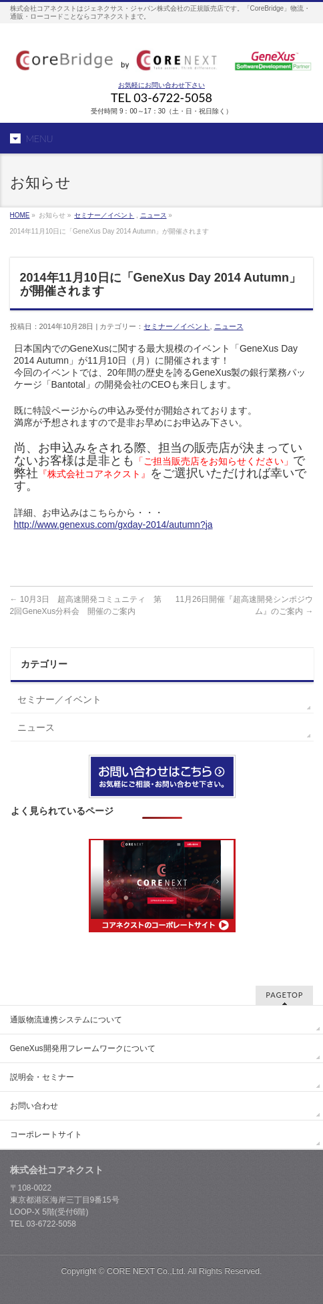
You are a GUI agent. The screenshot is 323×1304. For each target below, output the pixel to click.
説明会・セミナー (42, 1077)
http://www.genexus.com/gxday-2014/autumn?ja (113, 524)
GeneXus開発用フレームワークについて (82, 1048)
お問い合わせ (34, 1105)
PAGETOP (284, 994)
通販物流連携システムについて (66, 1019)
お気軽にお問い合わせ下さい (161, 85)
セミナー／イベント (104, 215)
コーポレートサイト (46, 1134)
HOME (20, 215)
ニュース (153, 215)
